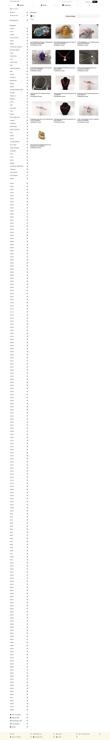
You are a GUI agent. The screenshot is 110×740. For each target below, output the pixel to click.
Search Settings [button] (70, 16)
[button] (89, 5)
